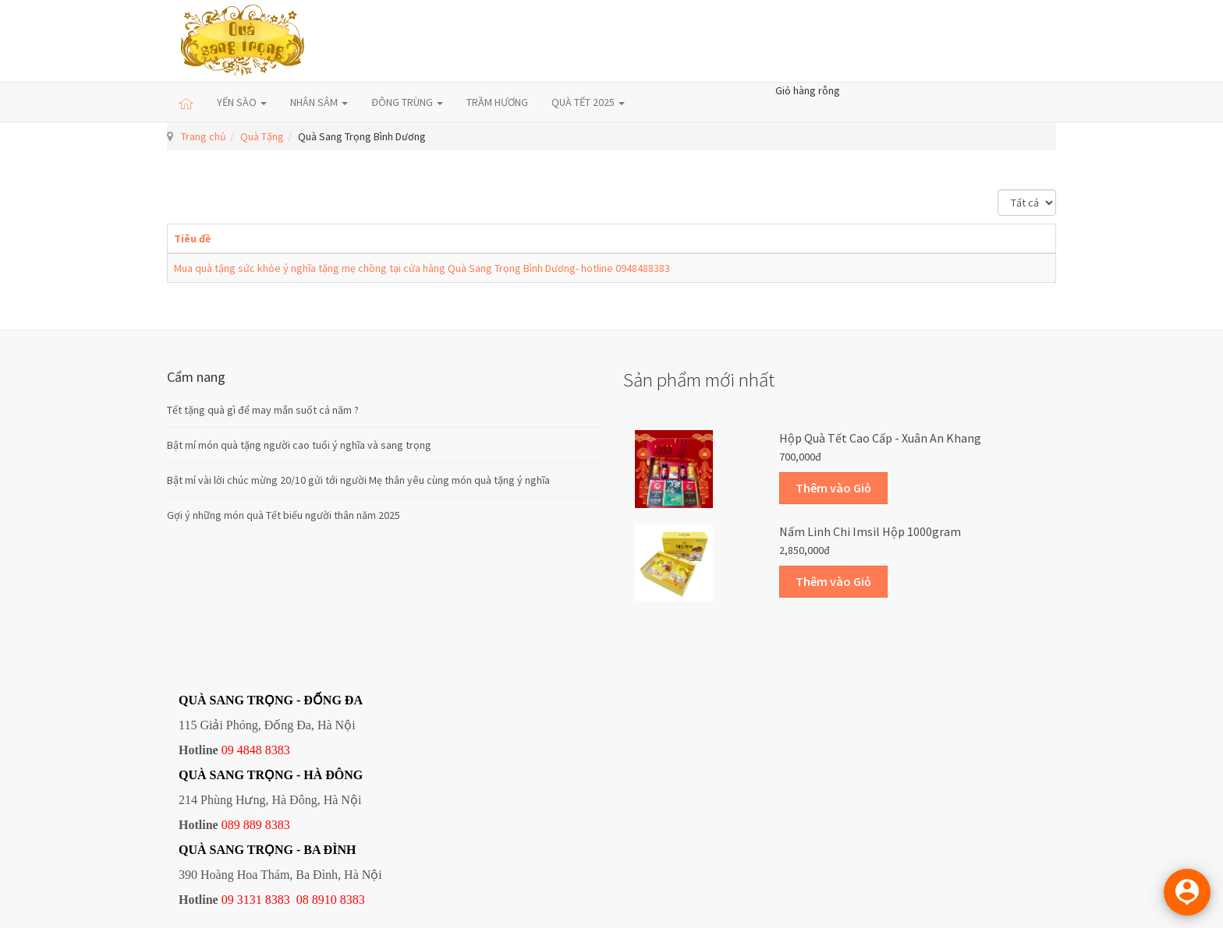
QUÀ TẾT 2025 (588, 102)
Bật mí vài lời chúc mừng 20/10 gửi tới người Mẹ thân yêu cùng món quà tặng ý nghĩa (358, 480)
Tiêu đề (192, 238)
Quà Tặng (262, 136)
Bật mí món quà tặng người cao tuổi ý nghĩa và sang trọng (299, 445)
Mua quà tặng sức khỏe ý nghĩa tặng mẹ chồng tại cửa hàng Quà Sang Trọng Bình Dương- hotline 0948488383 (422, 268)
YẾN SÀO (242, 102)
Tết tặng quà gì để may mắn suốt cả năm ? (263, 410)
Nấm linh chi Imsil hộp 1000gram (870, 531)
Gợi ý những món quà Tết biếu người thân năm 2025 (283, 515)
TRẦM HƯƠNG (497, 102)
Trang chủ (203, 136)
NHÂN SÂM (319, 102)
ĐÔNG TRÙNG (407, 102)
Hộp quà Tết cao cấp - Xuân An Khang (880, 438)
